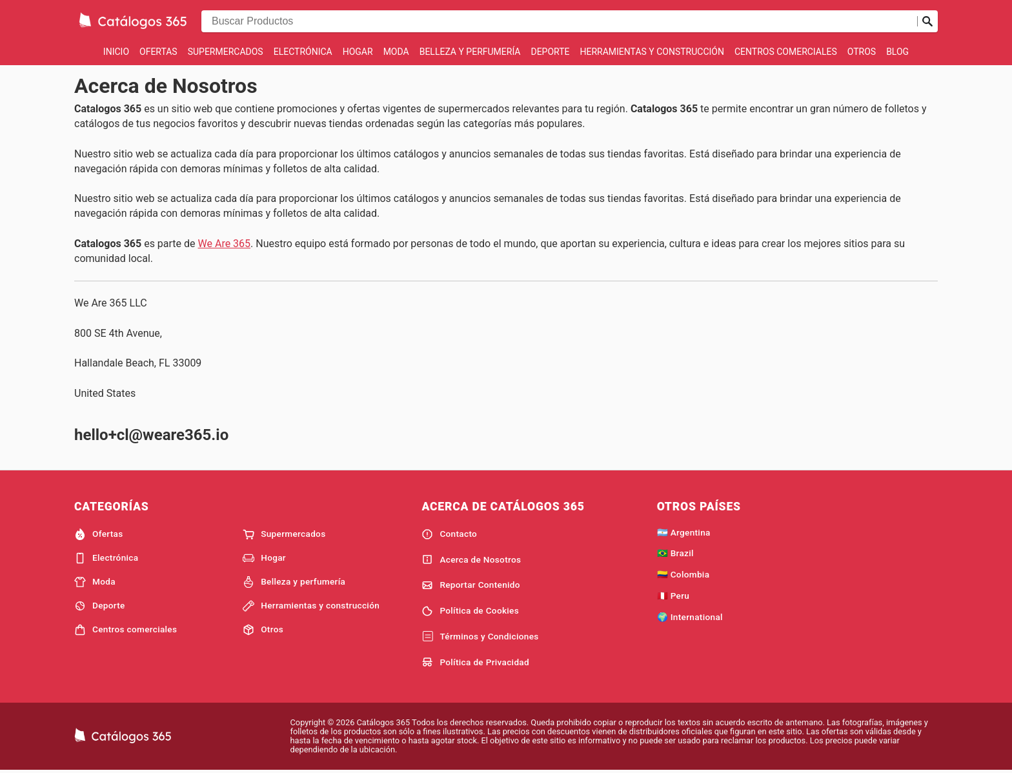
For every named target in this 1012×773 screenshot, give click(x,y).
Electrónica (303, 51)
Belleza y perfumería (470, 51)
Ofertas (158, 51)
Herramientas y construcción (652, 51)
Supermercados (225, 51)
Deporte (550, 51)
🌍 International (690, 617)
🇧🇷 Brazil (675, 553)
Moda (396, 51)
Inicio (116, 51)
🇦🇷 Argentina (684, 532)
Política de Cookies (470, 611)
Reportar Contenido (470, 585)
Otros (861, 51)
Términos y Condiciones (479, 637)
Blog (897, 51)
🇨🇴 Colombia (683, 574)
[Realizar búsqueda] (927, 21)
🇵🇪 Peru (673, 595)
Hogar (358, 51)
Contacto (449, 534)
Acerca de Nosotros (471, 559)
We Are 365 (224, 243)
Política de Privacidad (475, 662)
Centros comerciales (785, 51)
